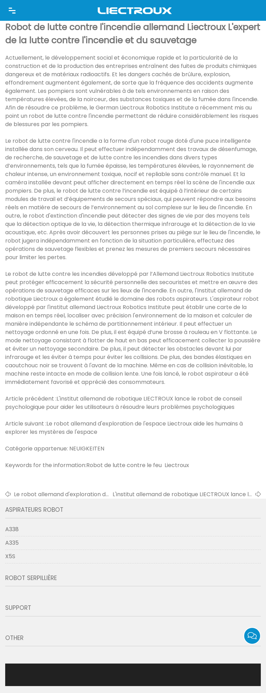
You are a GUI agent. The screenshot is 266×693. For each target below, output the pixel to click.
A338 (12, 529)
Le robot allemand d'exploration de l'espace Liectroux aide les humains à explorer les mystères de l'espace (62, 494)
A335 (12, 543)
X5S (10, 556)
